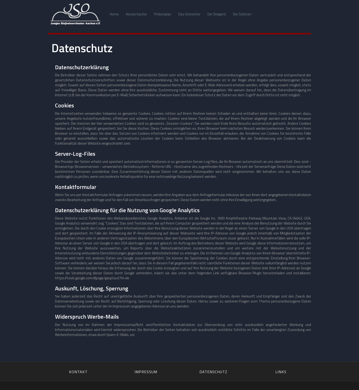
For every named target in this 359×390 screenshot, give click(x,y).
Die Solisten (242, 14)
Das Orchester (189, 14)
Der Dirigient (216, 14)
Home (114, 14)
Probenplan (162, 14)
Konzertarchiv (136, 14)
